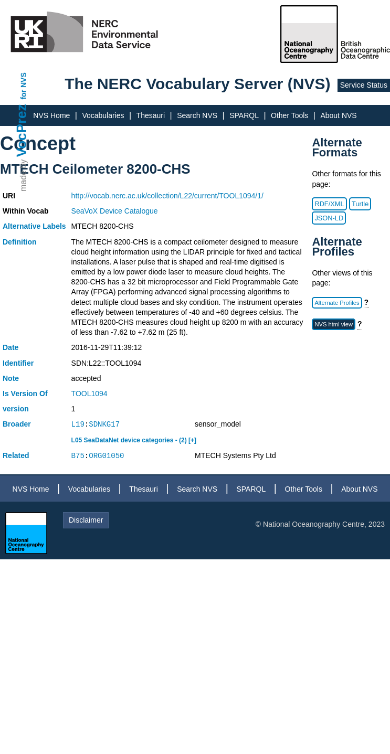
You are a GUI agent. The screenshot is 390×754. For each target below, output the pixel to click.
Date (10, 347)
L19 (78, 424)
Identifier (18, 363)
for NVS (23, 85)
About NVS (338, 115)
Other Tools (289, 115)
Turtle (360, 204)
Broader (17, 424)
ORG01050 (106, 456)
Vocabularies (103, 115)
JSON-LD (328, 218)
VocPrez (21, 130)
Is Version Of (25, 393)
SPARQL (244, 115)
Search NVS (197, 115)
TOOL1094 (89, 393)
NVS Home (51, 115)
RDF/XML (329, 204)
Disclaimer (86, 520)
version (16, 409)
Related (16, 455)
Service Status (363, 85)
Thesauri (150, 115)
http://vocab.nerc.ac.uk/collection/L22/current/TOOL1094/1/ (167, 196)
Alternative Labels (34, 226)
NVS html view (333, 324)
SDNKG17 (104, 424)
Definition (20, 242)
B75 (78, 456)
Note (11, 378)
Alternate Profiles (336, 303)
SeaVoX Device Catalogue (114, 211)
